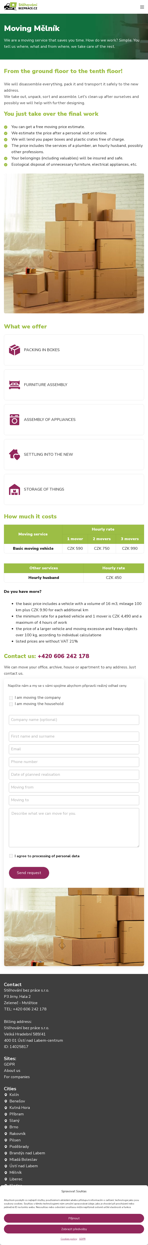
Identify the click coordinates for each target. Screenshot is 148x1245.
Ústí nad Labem (23, 1166)
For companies (17, 1077)
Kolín (14, 1094)
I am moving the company (38, 698)
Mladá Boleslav (23, 1159)
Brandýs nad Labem (27, 1153)
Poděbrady (19, 1146)
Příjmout (74, 1218)
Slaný (14, 1120)
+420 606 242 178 (30, 1009)
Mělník (15, 1172)
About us (12, 1070)
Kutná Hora (19, 1107)
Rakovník (17, 1133)
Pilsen (15, 1140)
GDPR (82, 1238)
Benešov (17, 1101)
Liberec (15, 1179)
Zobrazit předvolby (74, 1229)
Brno (13, 1127)
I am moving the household (39, 704)
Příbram (16, 1114)
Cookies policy (69, 1238)
